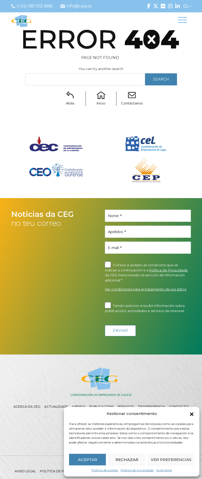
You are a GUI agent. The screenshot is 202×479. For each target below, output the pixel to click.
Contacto (179, 407)
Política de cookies (104, 470)
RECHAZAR (126, 459)
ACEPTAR (87, 459)
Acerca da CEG (26, 407)
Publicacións (101, 407)
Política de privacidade (137, 470)
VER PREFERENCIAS (171, 459)
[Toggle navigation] (182, 21)
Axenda (79, 407)
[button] (191, 413)
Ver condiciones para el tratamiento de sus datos (145, 289)
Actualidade (56, 407)
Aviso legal (164, 470)
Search (161, 79)
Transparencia (151, 407)
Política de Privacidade (168, 270)
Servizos (125, 407)
